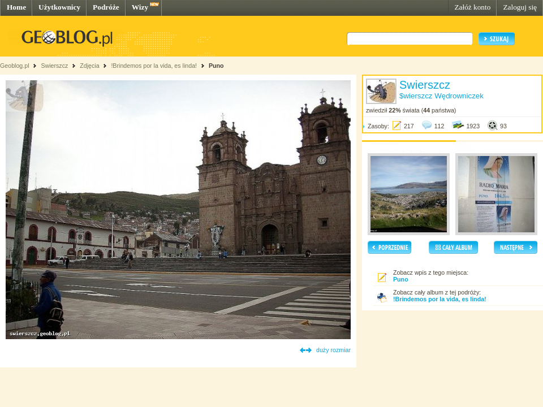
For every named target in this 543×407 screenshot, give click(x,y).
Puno (216, 65)
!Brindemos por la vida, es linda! (154, 65)
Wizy (140, 7)
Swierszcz (54, 65)
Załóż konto (472, 7)
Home (16, 7)
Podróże (106, 7)
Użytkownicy (59, 7)
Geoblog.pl (14, 65)
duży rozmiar (333, 350)
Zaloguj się (520, 7)
